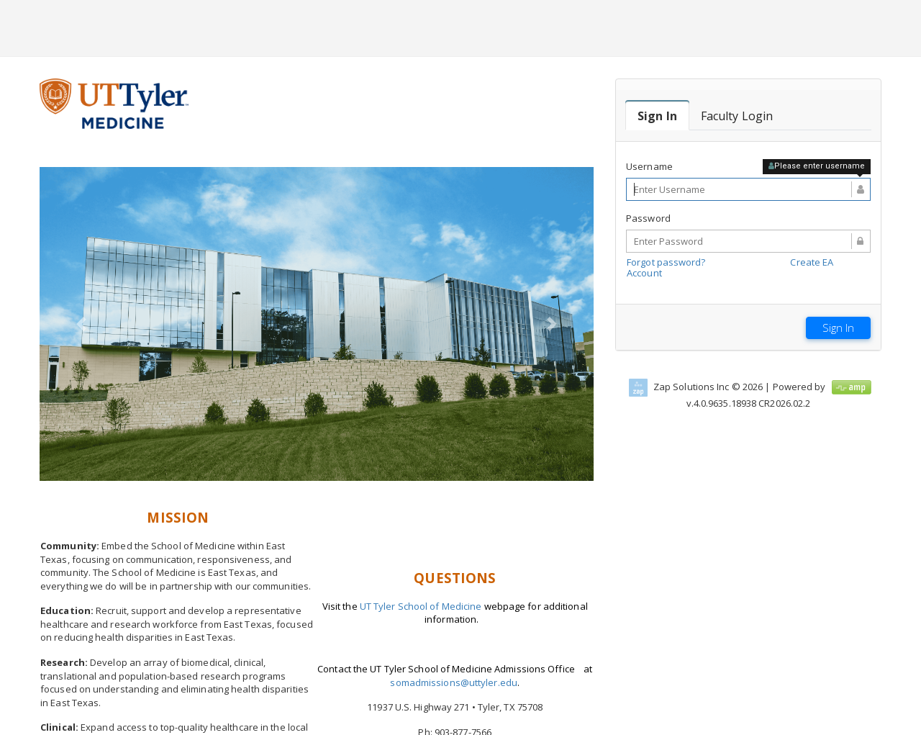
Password (648, 218)
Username (649, 166)
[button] (81, 324)
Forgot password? (666, 262)
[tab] (657, 116)
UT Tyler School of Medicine (421, 606)
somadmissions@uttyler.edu (453, 682)
